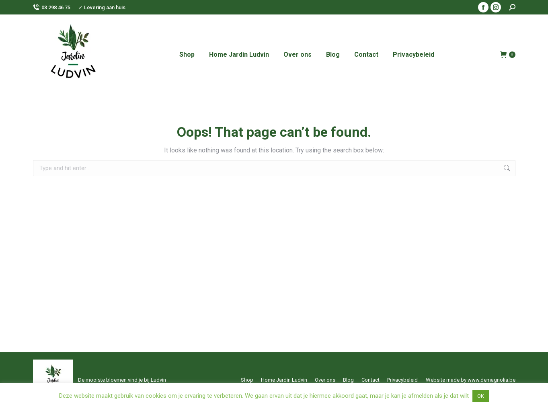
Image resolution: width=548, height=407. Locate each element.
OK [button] (480, 396)
